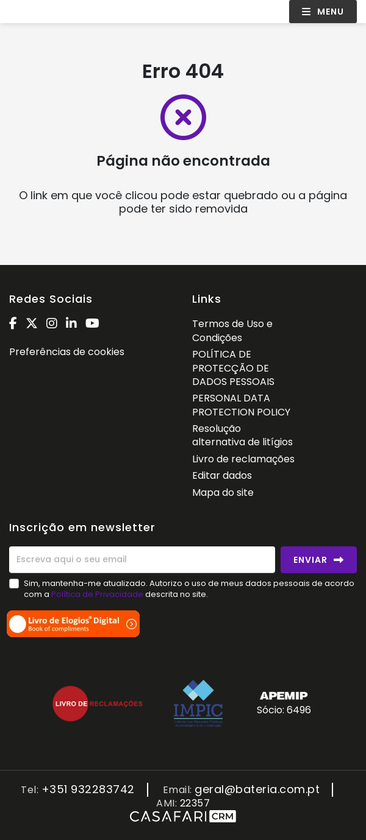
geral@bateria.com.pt (257, 790)
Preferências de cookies (66, 352)
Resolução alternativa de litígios (242, 435)
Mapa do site (223, 492)
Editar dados (222, 475)
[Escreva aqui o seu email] (142, 559)
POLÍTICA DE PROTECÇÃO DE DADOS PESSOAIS (233, 368)
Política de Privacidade (98, 594)
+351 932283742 (88, 790)
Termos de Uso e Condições (232, 330)
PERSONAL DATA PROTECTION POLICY (241, 404)
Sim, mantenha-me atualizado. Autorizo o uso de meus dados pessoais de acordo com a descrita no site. (189, 588)
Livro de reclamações (243, 459)
